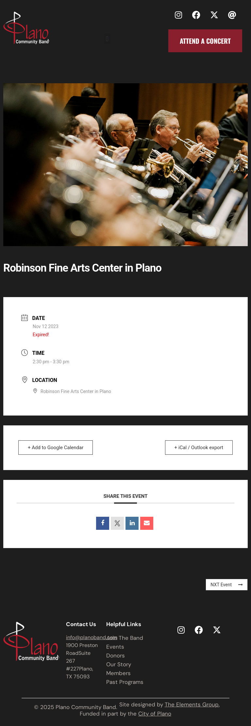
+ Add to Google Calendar (55, 447)
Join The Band (124, 637)
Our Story (118, 664)
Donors (115, 655)
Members (118, 673)
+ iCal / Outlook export (199, 447)
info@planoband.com (91, 637)
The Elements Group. (192, 704)
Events (115, 646)
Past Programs (124, 682)
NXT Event (226, 584)
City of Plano (154, 713)
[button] (107, 38)
